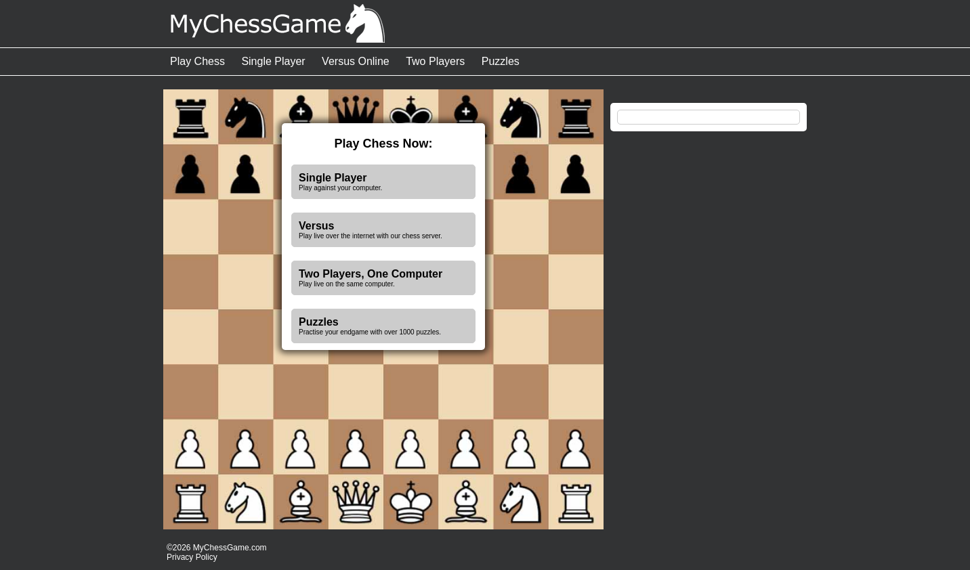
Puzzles (501, 61)
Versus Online (355, 61)
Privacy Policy (192, 557)
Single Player (273, 61)
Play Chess (197, 61)
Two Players (435, 61)
